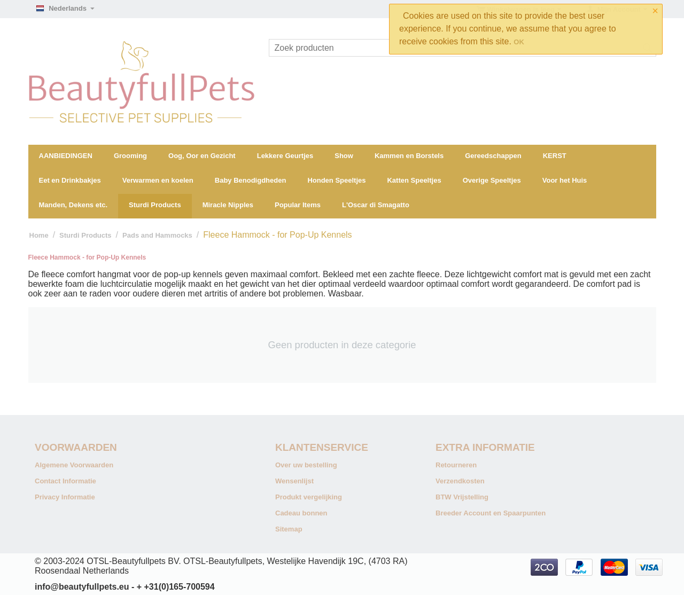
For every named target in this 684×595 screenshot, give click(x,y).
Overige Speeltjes (492, 180)
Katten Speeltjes (414, 180)
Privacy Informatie (65, 497)
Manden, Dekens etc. (73, 205)
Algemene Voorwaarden (74, 465)
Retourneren (456, 465)
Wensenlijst (294, 481)
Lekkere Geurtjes (285, 156)
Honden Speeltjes (336, 180)
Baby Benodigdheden (250, 180)
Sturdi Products (155, 205)
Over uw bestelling (306, 465)
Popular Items (298, 205)
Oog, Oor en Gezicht (202, 156)
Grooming (130, 156)
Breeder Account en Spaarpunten (491, 513)
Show (344, 156)
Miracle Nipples (228, 205)
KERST (554, 156)
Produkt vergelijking (308, 497)
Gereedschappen (493, 156)
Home (39, 235)
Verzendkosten (460, 481)
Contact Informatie (65, 481)
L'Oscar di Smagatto (375, 205)
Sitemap (288, 529)
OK (519, 42)
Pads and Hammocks (157, 235)
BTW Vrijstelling (462, 497)
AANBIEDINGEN (65, 156)
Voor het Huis (564, 180)
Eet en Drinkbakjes (70, 180)
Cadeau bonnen (301, 513)
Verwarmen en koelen (157, 180)
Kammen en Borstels (409, 156)
